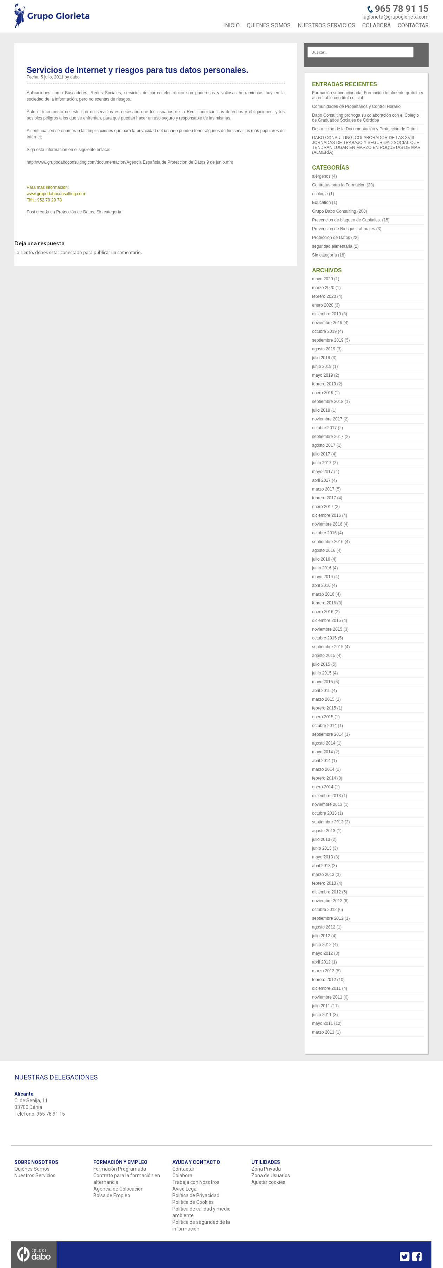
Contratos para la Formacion (338, 185)
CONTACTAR (413, 25)
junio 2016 (321, 568)
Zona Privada (266, 1169)
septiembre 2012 (327, 918)
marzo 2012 (323, 970)
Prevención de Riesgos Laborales (343, 228)
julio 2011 (321, 1005)
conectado (71, 252)
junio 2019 (321, 366)
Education (321, 202)
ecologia (320, 193)
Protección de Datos (75, 212)
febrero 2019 (324, 384)
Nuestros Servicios (34, 1175)
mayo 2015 (322, 681)
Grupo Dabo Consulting (334, 211)
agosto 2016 (323, 550)
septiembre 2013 (327, 822)
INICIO (231, 25)
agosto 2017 (323, 445)
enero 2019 (322, 392)
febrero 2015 (324, 708)
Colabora (182, 1175)
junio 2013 (321, 848)
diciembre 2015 (326, 620)
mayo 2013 (322, 857)
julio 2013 (321, 839)
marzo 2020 (323, 287)
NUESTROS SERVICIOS (326, 25)
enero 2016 (322, 611)
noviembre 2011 (327, 997)
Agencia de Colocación (118, 1189)
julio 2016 (321, 559)
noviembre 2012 (327, 900)
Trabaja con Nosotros (195, 1182)
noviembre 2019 (327, 322)
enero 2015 (322, 716)
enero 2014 (322, 786)
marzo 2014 (323, 769)
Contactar (183, 1169)
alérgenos (321, 176)
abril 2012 (321, 962)
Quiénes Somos (31, 1169)
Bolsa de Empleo (111, 1195)
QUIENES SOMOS (269, 25)
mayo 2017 (322, 471)
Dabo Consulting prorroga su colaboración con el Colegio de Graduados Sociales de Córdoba (365, 118)
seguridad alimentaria (332, 246)
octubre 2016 (324, 532)
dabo (75, 77)
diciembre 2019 (326, 313)
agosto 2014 (323, 743)
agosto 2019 (323, 349)
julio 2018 (321, 410)
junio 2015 (321, 673)
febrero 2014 (324, 778)
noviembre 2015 (327, 629)
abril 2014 (321, 760)
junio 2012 (321, 944)
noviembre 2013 (327, 804)
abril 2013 (321, 865)
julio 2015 (321, 664)
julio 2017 (321, 454)
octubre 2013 (324, 813)
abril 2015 (321, 690)
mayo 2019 (322, 375)
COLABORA (376, 25)
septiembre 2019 (327, 340)
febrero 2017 (324, 497)
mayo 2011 (322, 1023)
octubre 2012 (324, 909)
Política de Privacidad (195, 1195)
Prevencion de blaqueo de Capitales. (346, 220)
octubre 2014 (324, 725)
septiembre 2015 (327, 646)
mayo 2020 (322, 278)
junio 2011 (321, 1014)
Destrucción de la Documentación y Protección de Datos (364, 128)
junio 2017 (321, 462)
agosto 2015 (323, 655)
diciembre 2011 (326, 988)
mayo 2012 (322, 953)
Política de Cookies (193, 1202)
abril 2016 (321, 585)
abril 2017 (321, 480)
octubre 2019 (324, 331)
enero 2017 (322, 506)
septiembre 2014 (327, 734)
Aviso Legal (185, 1189)
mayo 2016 (322, 576)
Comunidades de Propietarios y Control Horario (356, 106)
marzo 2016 (323, 594)
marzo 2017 (323, 489)
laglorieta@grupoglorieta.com (396, 17)
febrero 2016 (324, 603)
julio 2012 (321, 935)
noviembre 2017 (327, 419)
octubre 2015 (324, 638)
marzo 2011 (323, 1032)
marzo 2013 (323, 874)
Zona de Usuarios (270, 1175)
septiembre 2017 (327, 436)
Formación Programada (119, 1169)
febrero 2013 (324, 883)
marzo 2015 (323, 699)
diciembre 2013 (326, 795)
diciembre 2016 (326, 515)
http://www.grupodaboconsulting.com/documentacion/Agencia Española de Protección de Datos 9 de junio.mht (130, 162)
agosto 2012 (323, 927)
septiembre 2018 (327, 401)
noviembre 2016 (327, 524)
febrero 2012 (324, 979)
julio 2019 (321, 357)
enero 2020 (322, 305)
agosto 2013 (323, 830)
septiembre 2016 (327, 541)
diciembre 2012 (326, 892)
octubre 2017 (324, 427)
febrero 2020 (324, 296)
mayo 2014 (322, 751)
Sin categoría (109, 212)
